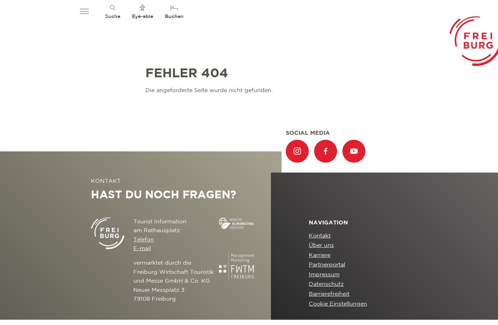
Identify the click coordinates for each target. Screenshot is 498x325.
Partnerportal (327, 264)
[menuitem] (112, 11)
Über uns (321, 245)
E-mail (142, 248)
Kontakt (320, 236)
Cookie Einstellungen (338, 304)
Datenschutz (326, 284)
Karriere (319, 255)
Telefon (143, 239)
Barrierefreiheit (329, 294)
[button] (84, 12)
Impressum (324, 274)
